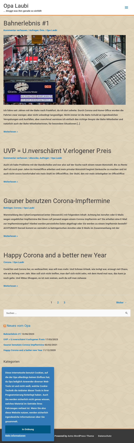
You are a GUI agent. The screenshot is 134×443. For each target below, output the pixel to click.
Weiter (121, 302)
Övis (42, 30)
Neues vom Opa (18, 326)
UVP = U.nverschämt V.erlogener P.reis (57, 151)
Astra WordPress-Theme (81, 435)
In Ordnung (28, 429)
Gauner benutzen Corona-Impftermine (56, 201)
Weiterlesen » (10, 131)
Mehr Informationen (15, 435)
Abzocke (34, 157)
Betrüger (8, 207)
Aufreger (34, 30)
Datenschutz (104, 435)
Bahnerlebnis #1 (26, 23)
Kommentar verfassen (15, 30)
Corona (17, 207)
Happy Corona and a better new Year (54, 255)
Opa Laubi (15, 5)
